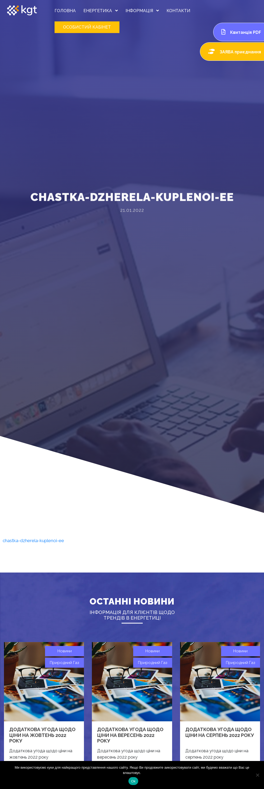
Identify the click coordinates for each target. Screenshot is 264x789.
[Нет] (257, 775)
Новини (64, 651)
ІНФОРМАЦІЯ (142, 10)
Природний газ (64, 662)
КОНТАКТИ (178, 10)
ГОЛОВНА (65, 10)
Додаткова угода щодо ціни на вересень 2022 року (130, 735)
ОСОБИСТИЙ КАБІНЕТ (87, 27)
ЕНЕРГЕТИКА (100, 10)
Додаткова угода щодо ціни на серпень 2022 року (219, 732)
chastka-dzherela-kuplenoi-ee (33, 540)
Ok (133, 781)
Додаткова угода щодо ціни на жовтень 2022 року (42, 735)
